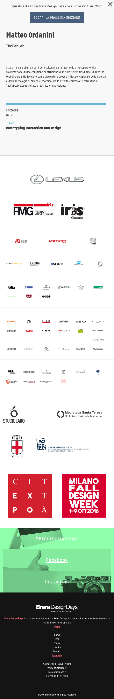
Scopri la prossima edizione (57, 18)
